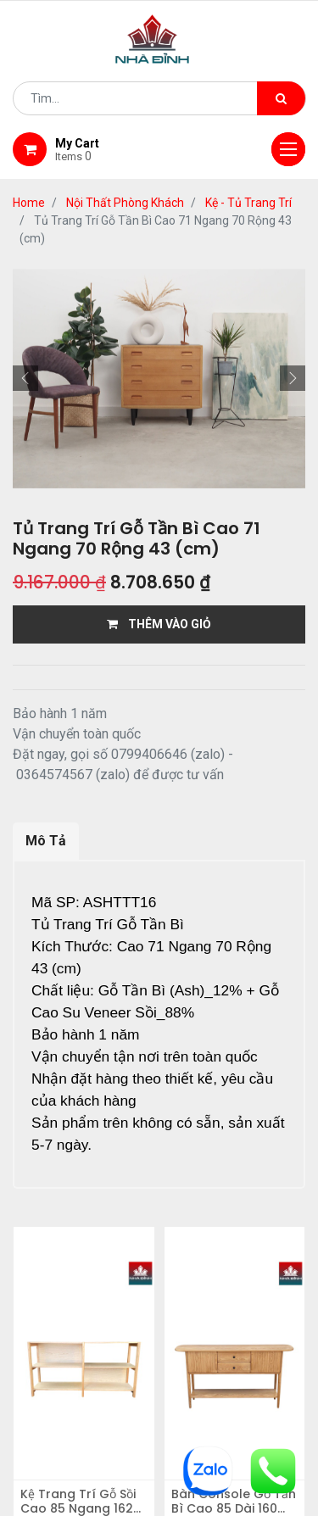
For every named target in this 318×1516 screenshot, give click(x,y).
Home (29, 202)
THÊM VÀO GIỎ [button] (159, 624)
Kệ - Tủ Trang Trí (248, 202)
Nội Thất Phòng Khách (125, 202)
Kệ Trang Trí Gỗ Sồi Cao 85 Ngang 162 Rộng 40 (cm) (78, 1501)
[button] (25, 378)
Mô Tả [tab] (45, 841)
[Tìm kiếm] (281, 98)
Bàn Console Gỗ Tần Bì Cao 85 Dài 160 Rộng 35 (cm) (233, 1501)
